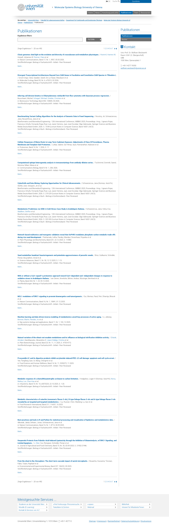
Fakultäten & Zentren (61, 507)
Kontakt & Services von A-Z (29, 510)
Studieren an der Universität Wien (31, 504)
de (108, 1)
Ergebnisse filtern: (25, 36)
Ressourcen (145, 13)
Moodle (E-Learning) (26, 507)
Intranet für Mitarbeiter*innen (133, 507)
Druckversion (146, 521)
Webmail (90, 507)
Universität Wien (33, 20)
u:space (90, 504)
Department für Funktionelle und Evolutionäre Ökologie (84, 20)
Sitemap (92, 521)
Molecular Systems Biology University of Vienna (78, 7)
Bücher (124, 39)
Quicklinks (136, 1)
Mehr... (20, 66)
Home (90, 13)
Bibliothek (125, 504)
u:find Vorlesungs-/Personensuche (66, 504)
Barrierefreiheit (114, 521)
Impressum (101, 521)
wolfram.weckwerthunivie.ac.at (133, 68)
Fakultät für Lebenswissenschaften (52, 20)
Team (136, 13)
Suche (116, 1)
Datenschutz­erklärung (130, 521)
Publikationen (126, 13)
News (97, 13)
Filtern (91, 39)
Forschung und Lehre (110, 13)
